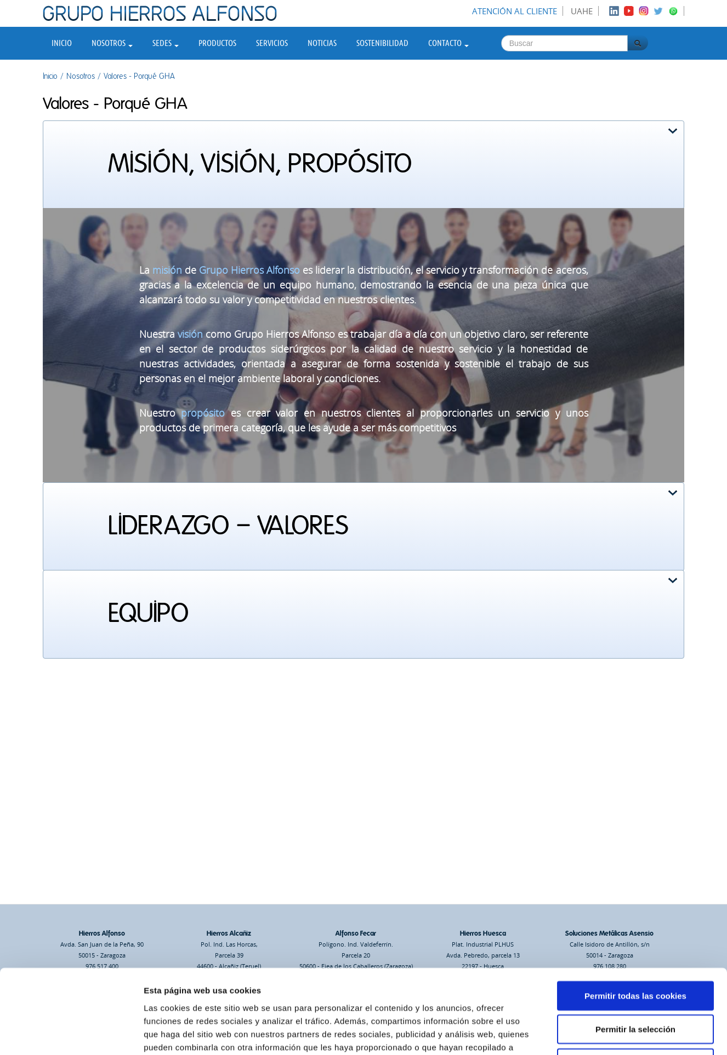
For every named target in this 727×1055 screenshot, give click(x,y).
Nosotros (112, 43)
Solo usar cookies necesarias (635, 984)
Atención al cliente (514, 10)
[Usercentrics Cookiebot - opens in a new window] (71, 1033)
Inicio (62, 43)
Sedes (165, 43)
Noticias (322, 43)
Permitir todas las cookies (635, 916)
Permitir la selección (635, 950)
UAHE (582, 10)
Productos (217, 43)
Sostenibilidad (382, 43)
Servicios (272, 43)
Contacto (448, 43)
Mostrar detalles (589, 1033)
